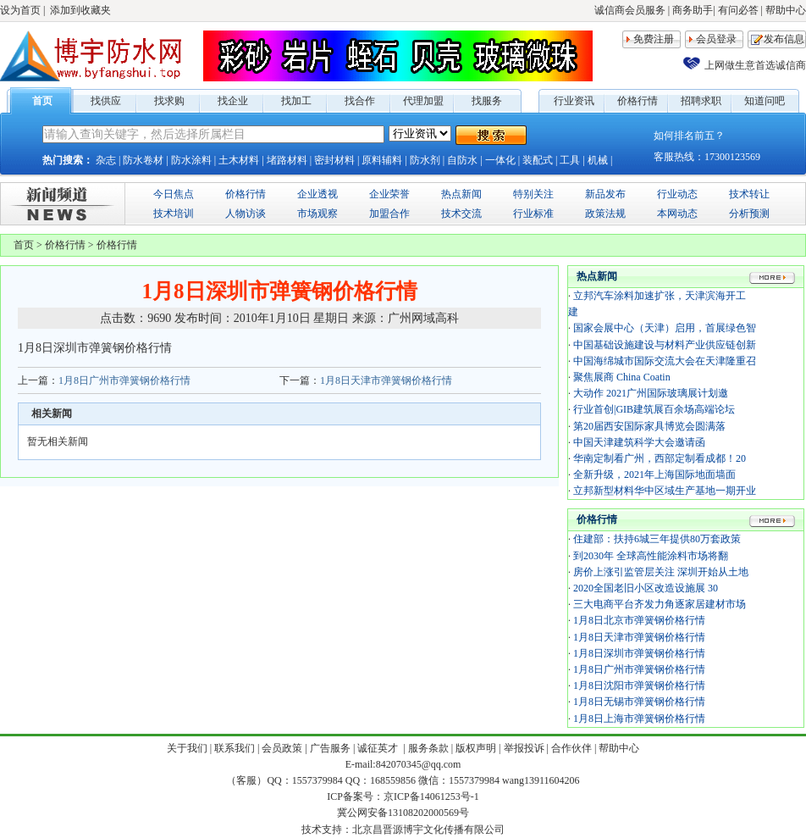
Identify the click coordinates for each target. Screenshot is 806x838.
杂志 (106, 160)
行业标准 (533, 213)
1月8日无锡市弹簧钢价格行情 (639, 702)
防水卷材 (143, 160)
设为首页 (20, 10)
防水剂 (425, 160)
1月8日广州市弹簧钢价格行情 (124, 380)
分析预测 (749, 213)
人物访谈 (245, 213)
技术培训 (173, 213)
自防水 (462, 160)
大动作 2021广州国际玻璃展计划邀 (650, 393)
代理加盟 (423, 101)
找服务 (487, 101)
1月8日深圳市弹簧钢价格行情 (639, 653)
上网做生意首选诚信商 (755, 65)
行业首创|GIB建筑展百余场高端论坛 (654, 409)
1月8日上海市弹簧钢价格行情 (639, 718)
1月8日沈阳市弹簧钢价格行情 (639, 685)
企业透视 (317, 194)
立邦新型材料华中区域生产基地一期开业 (664, 491)
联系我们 (234, 748)
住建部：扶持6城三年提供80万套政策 (657, 539)
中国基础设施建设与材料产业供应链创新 (664, 345)
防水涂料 (191, 160)
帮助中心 (785, 10)
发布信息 (784, 39)
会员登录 (716, 39)
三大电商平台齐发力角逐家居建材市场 (659, 604)
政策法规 (605, 213)
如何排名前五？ (689, 136)
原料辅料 (382, 160)
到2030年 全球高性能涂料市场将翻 (650, 556)
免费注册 (653, 39)
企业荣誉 (389, 194)
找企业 (233, 101)
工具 (570, 160)
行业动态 (677, 194)
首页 (42, 101)
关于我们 (187, 748)
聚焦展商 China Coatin (622, 377)
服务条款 (428, 748)
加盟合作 (389, 213)
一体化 (500, 160)
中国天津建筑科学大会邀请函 (639, 442)
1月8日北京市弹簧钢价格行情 (639, 620)
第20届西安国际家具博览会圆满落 (649, 426)
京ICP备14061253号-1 (431, 796)
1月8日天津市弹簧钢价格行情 (386, 380)
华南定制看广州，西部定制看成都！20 (659, 458)
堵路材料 (287, 160)
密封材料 (334, 160)
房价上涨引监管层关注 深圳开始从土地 (660, 572)
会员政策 (282, 748)
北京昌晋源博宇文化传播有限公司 (428, 829)
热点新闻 (461, 194)
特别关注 (533, 194)
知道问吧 (764, 101)
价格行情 (637, 101)
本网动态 (677, 213)
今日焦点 (173, 194)
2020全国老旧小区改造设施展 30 (645, 588)
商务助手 (692, 10)
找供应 (106, 101)
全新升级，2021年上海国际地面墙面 (654, 474)
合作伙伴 (571, 748)
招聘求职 (701, 101)
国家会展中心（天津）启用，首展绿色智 (664, 328)
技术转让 (749, 194)
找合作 (360, 101)
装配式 (537, 160)
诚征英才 (378, 748)
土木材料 (238, 160)
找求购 (169, 101)
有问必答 (738, 10)
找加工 (296, 101)
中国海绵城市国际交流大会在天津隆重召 (664, 361)
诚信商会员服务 (629, 10)
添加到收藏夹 (80, 10)
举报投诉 (524, 748)
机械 (598, 160)
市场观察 (317, 213)
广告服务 (330, 748)
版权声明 (475, 748)
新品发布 (605, 194)
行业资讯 (574, 101)
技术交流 (461, 213)
